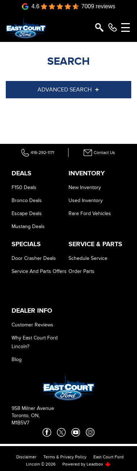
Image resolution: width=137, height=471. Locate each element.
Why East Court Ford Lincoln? (35, 342)
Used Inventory (85, 200)
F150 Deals (24, 187)
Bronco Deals (27, 200)
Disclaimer (26, 456)
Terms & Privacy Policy (65, 456)
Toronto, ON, (26, 415)
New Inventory (84, 187)
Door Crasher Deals (34, 258)
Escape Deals (27, 213)
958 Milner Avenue (33, 408)
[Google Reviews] (68, 6)
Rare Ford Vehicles (89, 213)
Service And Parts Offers (39, 271)
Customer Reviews (32, 325)
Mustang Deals (28, 226)
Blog (17, 359)
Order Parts (81, 271)
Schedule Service (87, 258)
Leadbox (99, 464)
